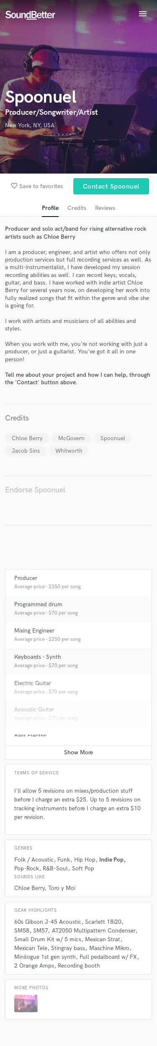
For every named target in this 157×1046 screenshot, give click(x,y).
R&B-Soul (55, 868)
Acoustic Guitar (34, 709)
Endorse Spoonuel (35, 490)
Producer (25, 578)
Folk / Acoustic (34, 859)
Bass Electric (30, 735)
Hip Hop (84, 859)
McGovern (71, 438)
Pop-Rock (26, 868)
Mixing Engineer (34, 630)
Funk (63, 859)
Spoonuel (112, 438)
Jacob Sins (26, 450)
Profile (50, 208)
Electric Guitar (32, 683)
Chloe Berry (27, 438)
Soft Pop (83, 868)
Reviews (105, 208)
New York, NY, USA (29, 125)
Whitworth (68, 450)
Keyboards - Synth (37, 656)
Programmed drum (38, 604)
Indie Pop (111, 859)
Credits (76, 208)
